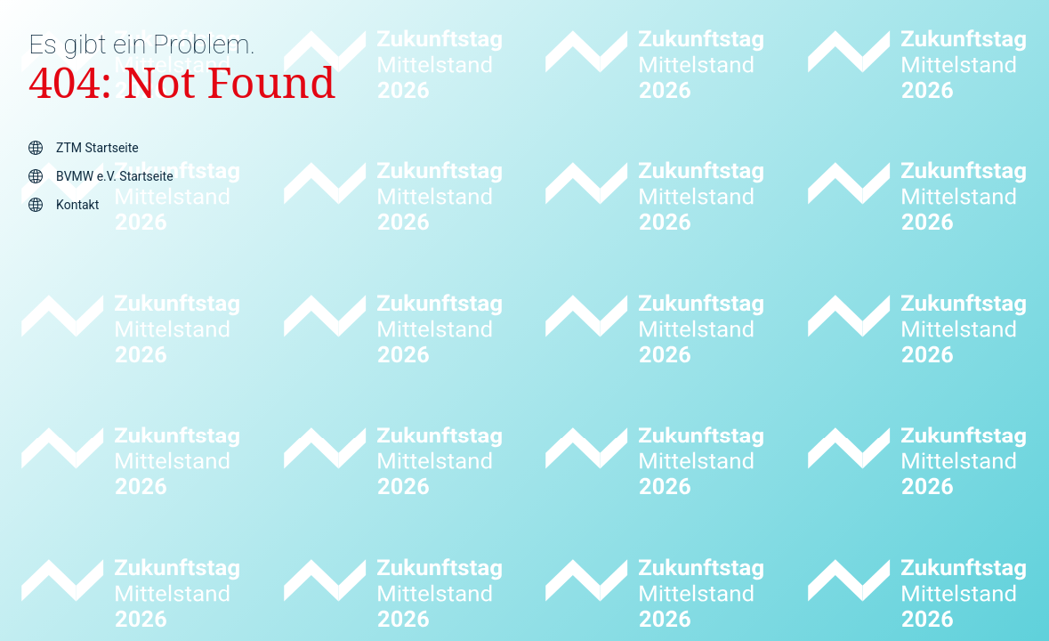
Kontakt (77, 205)
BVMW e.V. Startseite (114, 176)
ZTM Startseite (97, 148)
